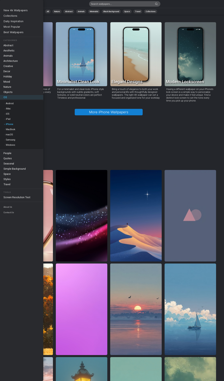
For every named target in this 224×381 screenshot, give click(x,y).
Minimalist (94, 11)
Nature (57, 11)
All (48, 11)
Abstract (69, 11)
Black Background (111, 11)
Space (127, 11)
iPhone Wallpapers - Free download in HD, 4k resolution (17, 4)
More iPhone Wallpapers (108, 112)
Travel (137, 11)
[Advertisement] (108, 140)
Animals (81, 11)
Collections (150, 11)
